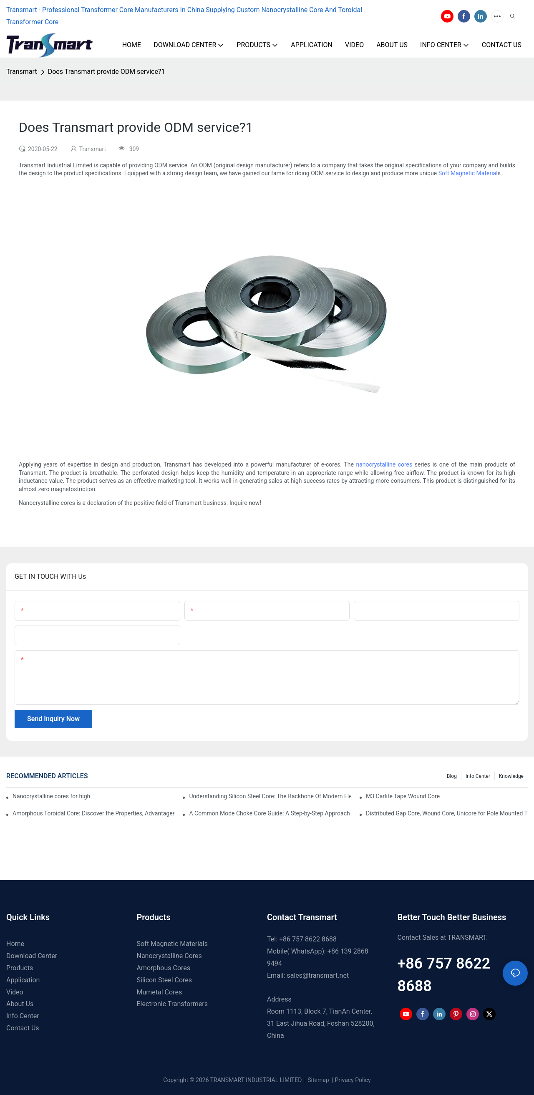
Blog (452, 776)
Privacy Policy (353, 1080)
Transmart (21, 72)
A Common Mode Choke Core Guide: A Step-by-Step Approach (269, 813)
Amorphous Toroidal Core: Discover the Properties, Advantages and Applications (93, 813)
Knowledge (511, 776)
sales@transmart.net (318, 975)
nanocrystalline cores (384, 464)
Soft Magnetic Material (468, 173)
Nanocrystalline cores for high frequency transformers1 (52, 796)
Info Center (478, 776)
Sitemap (317, 1080)
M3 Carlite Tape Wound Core (403, 796)
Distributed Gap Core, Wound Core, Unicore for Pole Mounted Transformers (447, 813)
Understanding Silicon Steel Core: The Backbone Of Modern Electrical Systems (270, 796)
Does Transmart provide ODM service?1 (106, 72)
